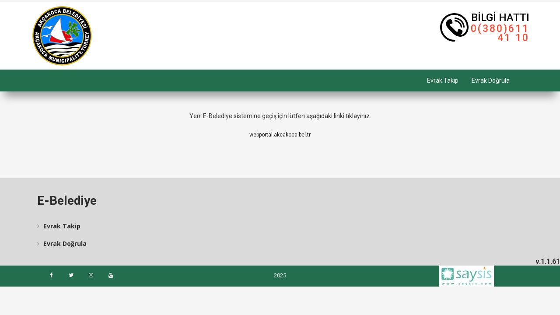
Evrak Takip (442, 80)
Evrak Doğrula (491, 80)
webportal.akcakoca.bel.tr (280, 135)
